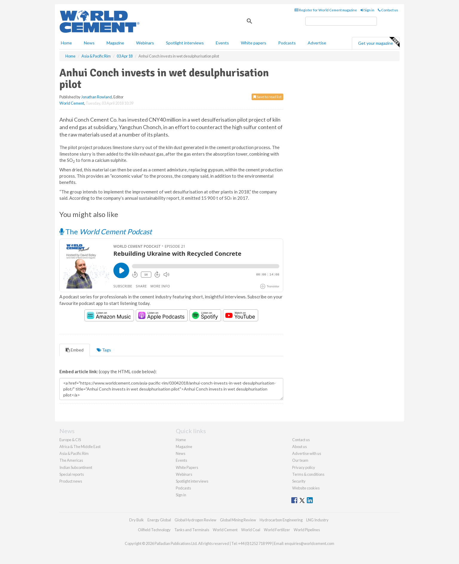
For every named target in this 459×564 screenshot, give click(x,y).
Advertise (317, 42)
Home (66, 42)
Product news (70, 481)
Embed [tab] (75, 349)
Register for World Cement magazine (326, 10)
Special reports (71, 474)
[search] (341, 21)
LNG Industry (317, 519)
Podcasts (287, 42)
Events (222, 42)
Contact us (388, 10)
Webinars (145, 42)
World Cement (71, 103)
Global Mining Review (238, 519)
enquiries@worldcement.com (309, 543)
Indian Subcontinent (75, 467)
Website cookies (306, 488)
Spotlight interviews (185, 42)
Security (299, 481)
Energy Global (159, 519)
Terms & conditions (308, 474)
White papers (253, 42)
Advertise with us (306, 453)
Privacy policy (303, 467)
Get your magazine (378, 42)
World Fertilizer (277, 529)
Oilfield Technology (154, 529)
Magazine (115, 42)
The (105, 231)
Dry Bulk (136, 519)
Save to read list (267, 96)
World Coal (250, 529)
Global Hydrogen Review (195, 519)
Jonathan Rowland (96, 96)
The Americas (71, 460)
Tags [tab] (104, 349)
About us (299, 446)
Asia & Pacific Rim (74, 453)
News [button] (89, 42)
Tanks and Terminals (191, 529)
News (180, 453)
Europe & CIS (70, 439)
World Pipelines (307, 529)
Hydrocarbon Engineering (281, 519)
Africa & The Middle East (80, 446)
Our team (300, 460)
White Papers (187, 467)
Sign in (367, 10)
